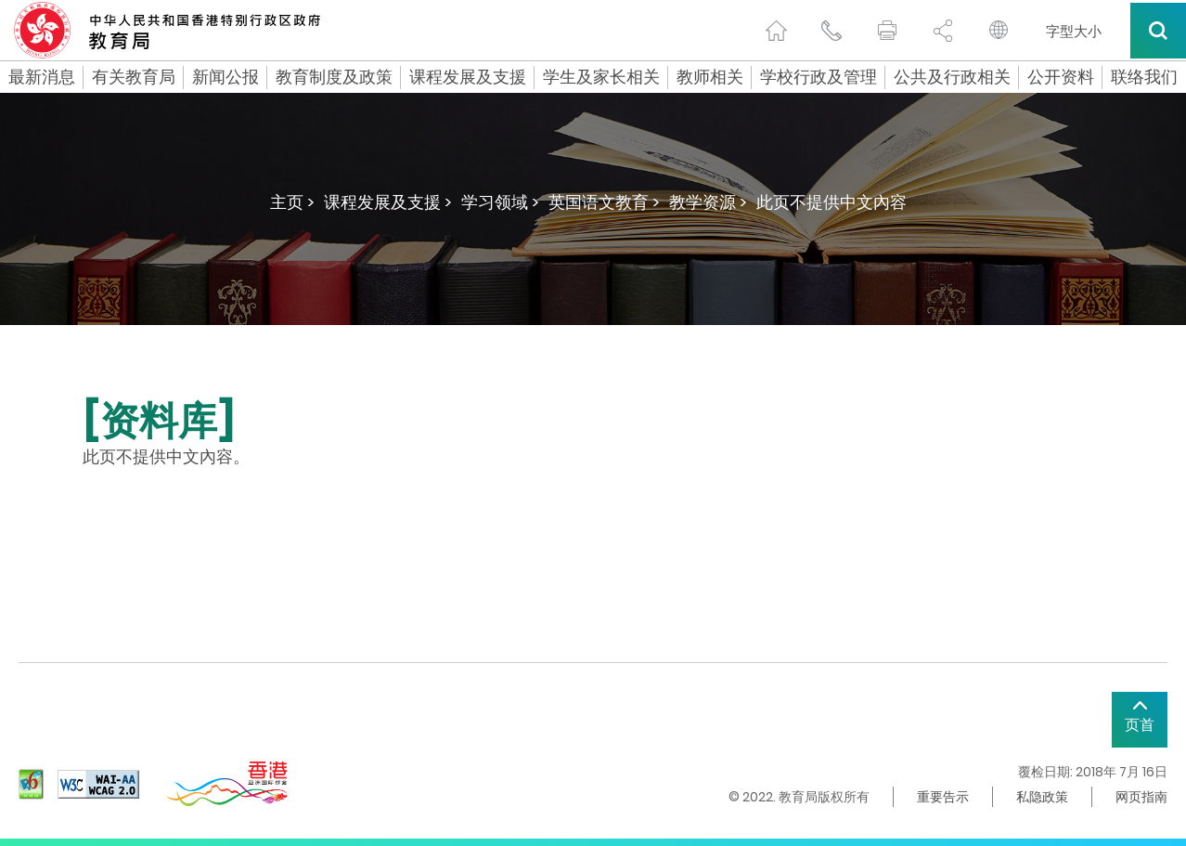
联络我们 (1144, 77)
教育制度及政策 (334, 77)
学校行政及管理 (818, 77)
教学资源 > (708, 202)
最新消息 (41, 77)
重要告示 (943, 796)
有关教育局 (133, 77)
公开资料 (1060, 77)
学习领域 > (500, 202)
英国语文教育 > (604, 202)
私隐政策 (1042, 796)
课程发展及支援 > (388, 202)
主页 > (292, 202)
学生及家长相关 (601, 77)
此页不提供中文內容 (831, 202)
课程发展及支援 (467, 77)
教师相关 (710, 77)
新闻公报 (225, 77)
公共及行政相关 (952, 77)
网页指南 (1141, 796)
